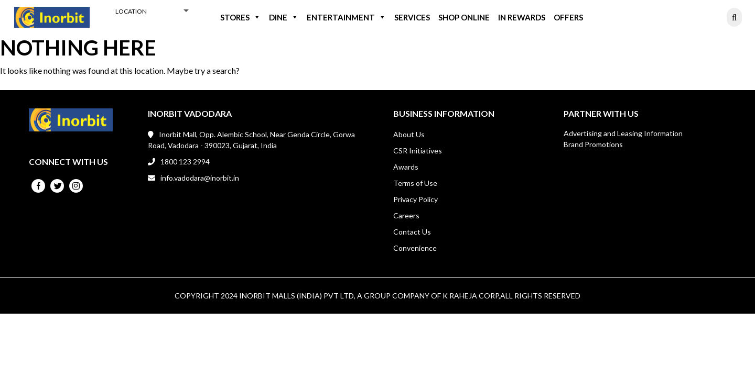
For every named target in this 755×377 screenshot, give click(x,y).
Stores (240, 17)
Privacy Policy (415, 199)
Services (412, 17)
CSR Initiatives (417, 150)
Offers (568, 17)
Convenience (415, 247)
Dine (283, 17)
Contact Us (412, 231)
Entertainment (346, 17)
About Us (409, 134)
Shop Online (464, 17)
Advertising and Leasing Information (623, 133)
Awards (405, 166)
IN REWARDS (521, 17)
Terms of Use (415, 183)
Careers (406, 215)
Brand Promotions (593, 144)
